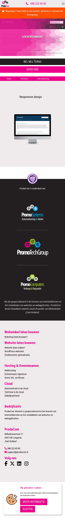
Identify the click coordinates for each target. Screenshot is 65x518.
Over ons (32, 69)
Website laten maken (14, 347)
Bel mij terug (32, 61)
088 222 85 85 (38, 3)
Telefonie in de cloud (14, 392)
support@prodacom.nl (17, 452)
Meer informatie (34, 501)
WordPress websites (14, 351)
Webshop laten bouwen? (16, 336)
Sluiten (28, 509)
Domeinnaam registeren (16, 374)
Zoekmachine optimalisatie (17, 354)
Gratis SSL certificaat (14, 377)
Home (9, 78)
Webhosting (10, 370)
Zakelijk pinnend (12, 395)
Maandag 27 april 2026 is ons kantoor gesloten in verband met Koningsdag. (32, 13)
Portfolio (24, 78)
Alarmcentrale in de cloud (16, 388)
